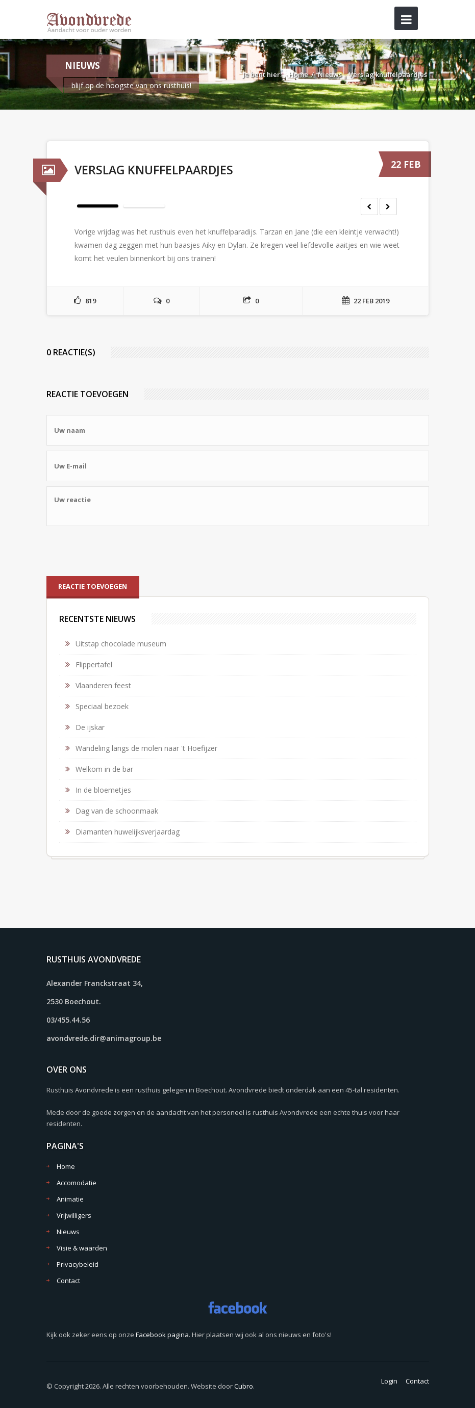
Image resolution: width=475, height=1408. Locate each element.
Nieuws (330, 74)
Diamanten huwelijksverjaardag (128, 832)
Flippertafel (94, 664)
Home (298, 74)
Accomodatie (76, 1182)
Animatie (70, 1199)
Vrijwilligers (74, 1215)
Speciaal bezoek (102, 706)
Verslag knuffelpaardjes (388, 74)
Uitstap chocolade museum (121, 643)
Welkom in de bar (104, 769)
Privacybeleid (77, 1264)
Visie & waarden (82, 1248)
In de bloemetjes (103, 790)
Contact (68, 1280)
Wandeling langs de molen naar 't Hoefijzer (146, 748)
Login (389, 1381)
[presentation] (124, 551)
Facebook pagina (162, 1334)
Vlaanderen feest (103, 685)
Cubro (243, 1386)
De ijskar (90, 727)
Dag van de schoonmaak (117, 811)
